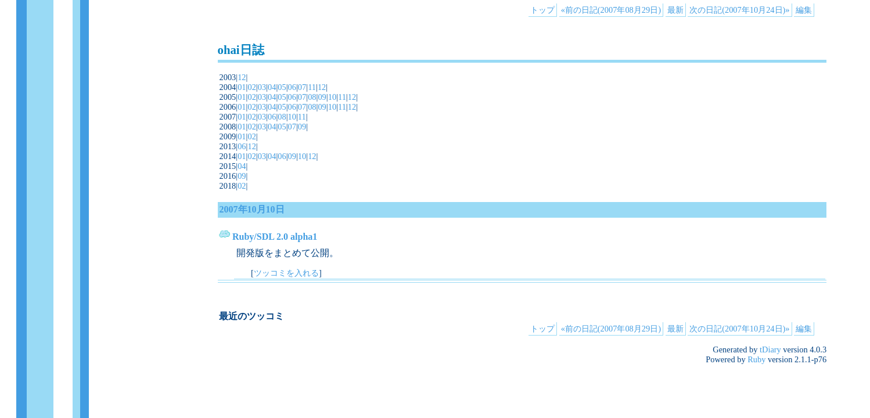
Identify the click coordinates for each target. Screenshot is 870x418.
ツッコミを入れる (286, 273)
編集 (804, 10)
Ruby (756, 359)
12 (242, 77)
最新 (675, 10)
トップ (542, 10)
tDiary (770, 349)
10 (332, 97)
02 (251, 87)
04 (272, 87)
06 (292, 87)
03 (262, 87)
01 (242, 87)
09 (322, 97)
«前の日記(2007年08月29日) (611, 10)
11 (312, 87)
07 (302, 87)
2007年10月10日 (252, 209)
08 (312, 97)
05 (282, 87)
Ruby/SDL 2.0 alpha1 (274, 237)
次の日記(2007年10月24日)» (739, 10)
